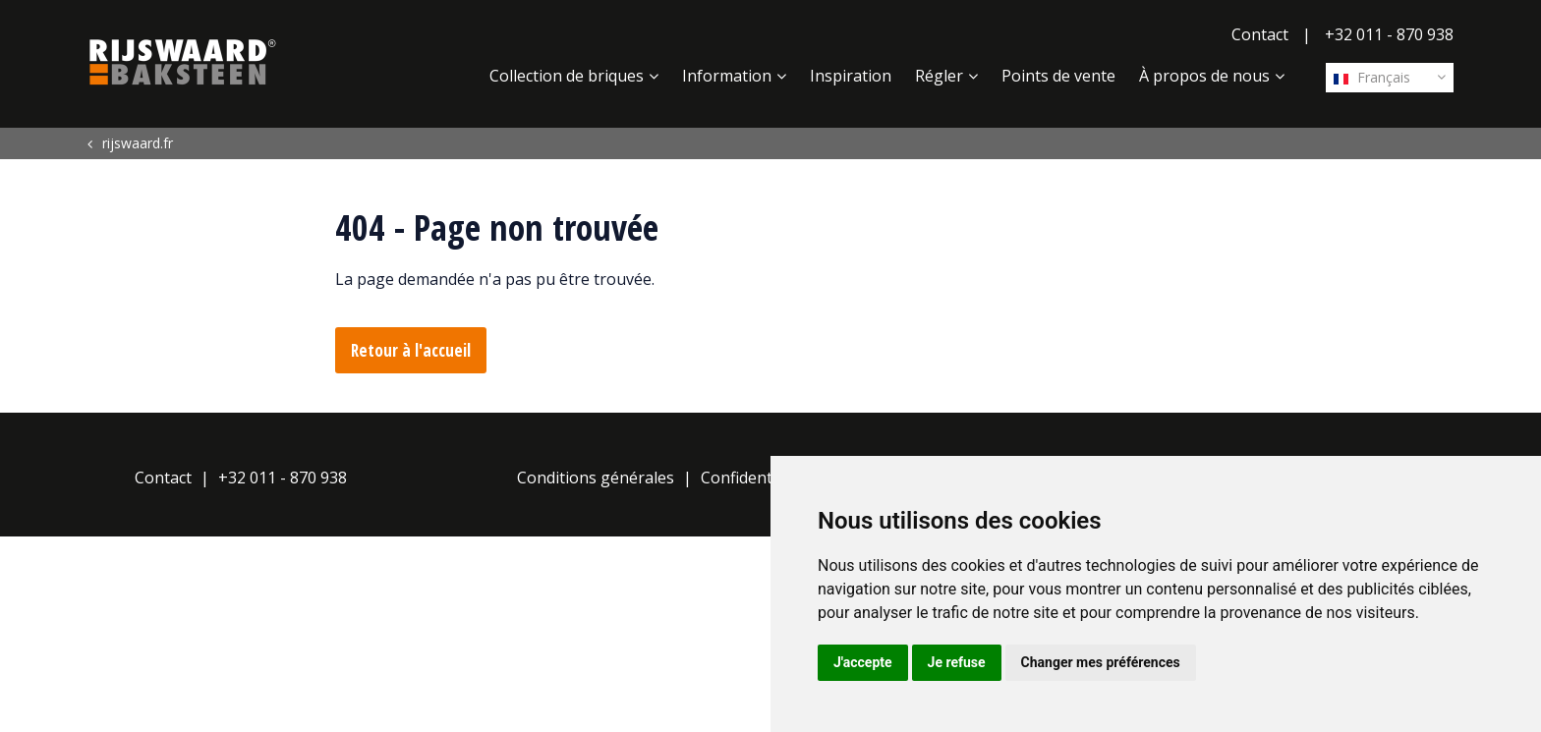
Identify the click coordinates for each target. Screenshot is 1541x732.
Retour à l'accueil (411, 350)
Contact (1259, 34)
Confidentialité (754, 477)
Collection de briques (566, 75)
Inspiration (850, 75)
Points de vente (1058, 75)
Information (726, 75)
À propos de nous (1204, 75)
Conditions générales (595, 477)
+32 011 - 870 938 (1389, 34)
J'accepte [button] (862, 662)
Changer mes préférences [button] (1100, 662)
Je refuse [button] (957, 662)
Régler (939, 75)
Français (1372, 77)
